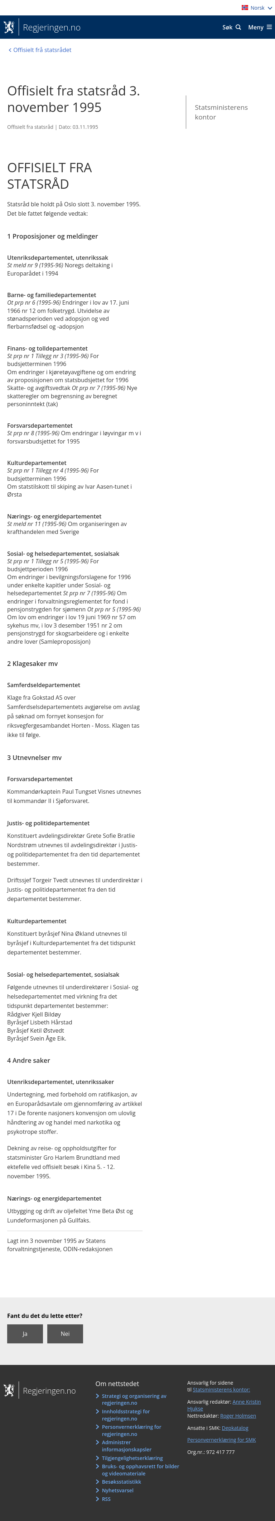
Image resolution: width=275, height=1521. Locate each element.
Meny (256, 27)
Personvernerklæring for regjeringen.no (131, 1430)
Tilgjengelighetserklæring (132, 1458)
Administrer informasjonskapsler (127, 1446)
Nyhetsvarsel (118, 1490)
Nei (65, 1334)
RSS (106, 1499)
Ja (25, 1334)
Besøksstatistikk (121, 1481)
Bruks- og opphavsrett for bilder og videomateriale (140, 1470)
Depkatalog (235, 1427)
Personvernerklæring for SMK (221, 1439)
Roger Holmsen (238, 1415)
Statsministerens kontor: (221, 1389)
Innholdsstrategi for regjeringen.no (126, 1415)
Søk (228, 27)
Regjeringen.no (50, 27)
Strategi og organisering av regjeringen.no (134, 1400)
